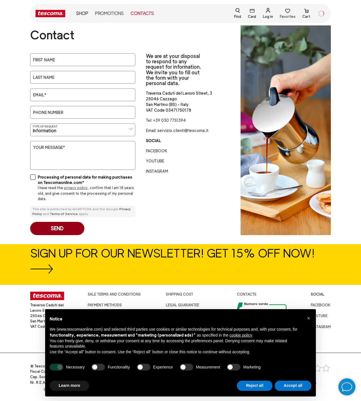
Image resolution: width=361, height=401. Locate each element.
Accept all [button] (293, 385)
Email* (39, 95)
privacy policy (76, 188)
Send (57, 228)
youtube (155, 161)
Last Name (43, 77)
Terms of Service (64, 214)
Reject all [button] (254, 385)
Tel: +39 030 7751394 (166, 120)
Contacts (142, 13)
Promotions (109, 13)
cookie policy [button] (241, 335)
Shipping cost (179, 294)
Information (44, 130)
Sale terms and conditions (114, 294)
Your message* (49, 147)
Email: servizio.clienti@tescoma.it (177, 130)
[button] (308, 318)
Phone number (48, 112)
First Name (44, 60)
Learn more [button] (69, 385)
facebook (157, 150)
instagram (157, 171)
